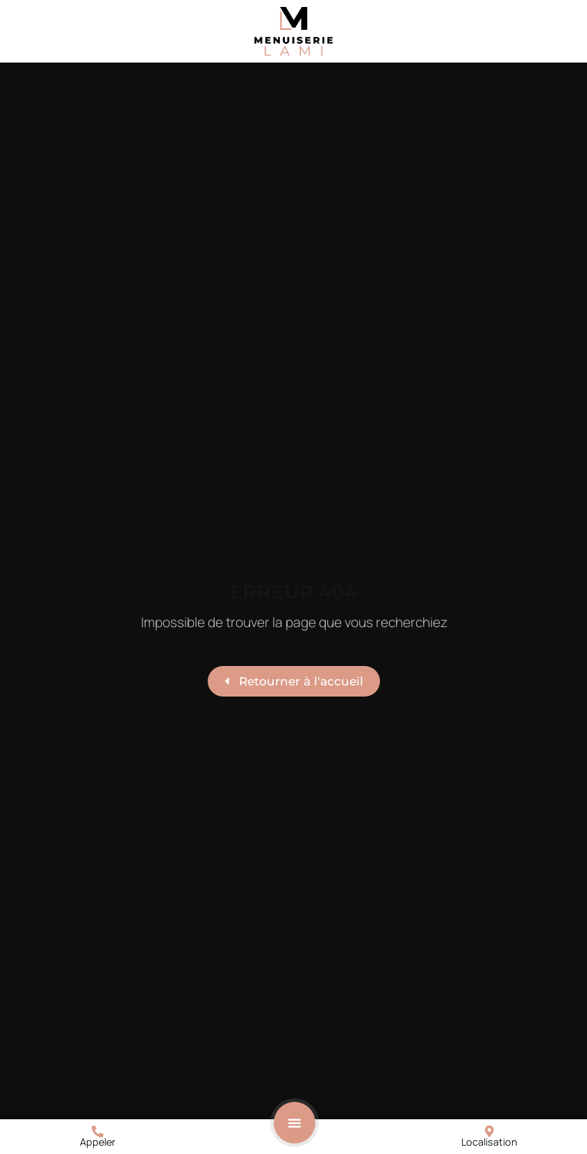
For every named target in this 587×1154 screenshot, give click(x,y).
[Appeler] (98, 1131)
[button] (294, 1123)
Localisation (489, 1141)
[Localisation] (489, 1131)
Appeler (97, 1141)
